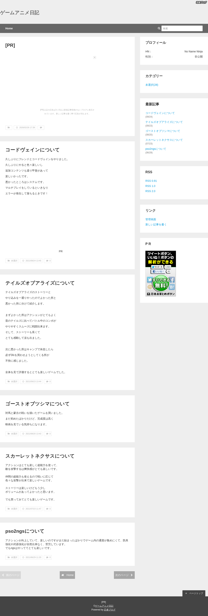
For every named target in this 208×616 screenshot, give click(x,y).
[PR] (10, 45)
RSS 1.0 (150, 185)
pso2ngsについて (24, 531)
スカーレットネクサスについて (40, 456)
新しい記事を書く (156, 224)
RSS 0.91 (151, 180)
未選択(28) (151, 84)
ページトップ (194, 593)
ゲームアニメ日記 (19, 12)
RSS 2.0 (150, 191)
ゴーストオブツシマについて (37, 403)
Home (9, 28)
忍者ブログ (109, 609)
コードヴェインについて (32, 149)
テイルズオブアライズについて (40, 283)
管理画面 (150, 219)
